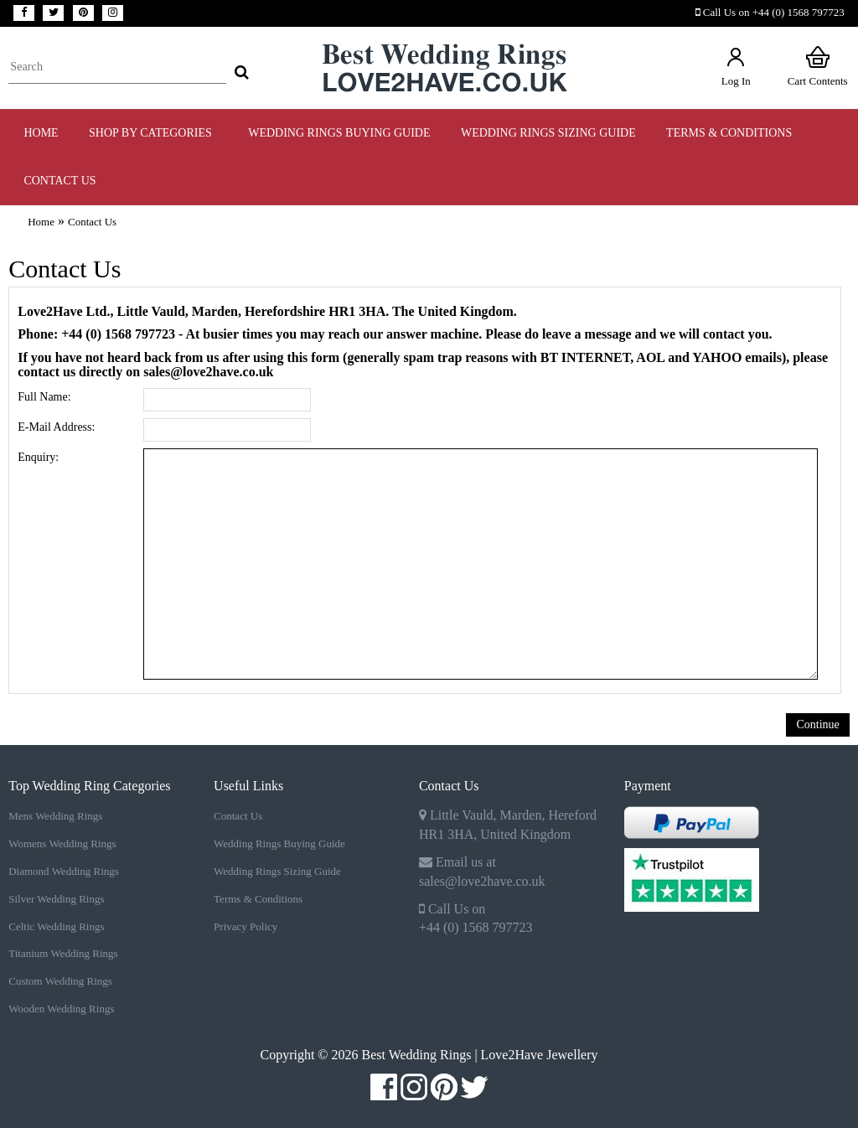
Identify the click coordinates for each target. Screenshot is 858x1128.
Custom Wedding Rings (60, 981)
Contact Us (59, 180)
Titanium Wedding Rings (62, 953)
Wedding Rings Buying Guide (279, 843)
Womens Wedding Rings (62, 843)
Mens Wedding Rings (55, 816)
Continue (817, 724)
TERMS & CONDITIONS (729, 133)
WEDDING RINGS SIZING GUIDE (548, 133)
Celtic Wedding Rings (56, 926)
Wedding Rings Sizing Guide (277, 871)
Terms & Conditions (258, 899)
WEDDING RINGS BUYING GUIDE (339, 133)
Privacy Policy (245, 926)
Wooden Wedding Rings (61, 1008)
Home (40, 133)
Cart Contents (818, 65)
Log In (736, 65)
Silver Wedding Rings (56, 899)
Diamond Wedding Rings (63, 871)
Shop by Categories (153, 133)
